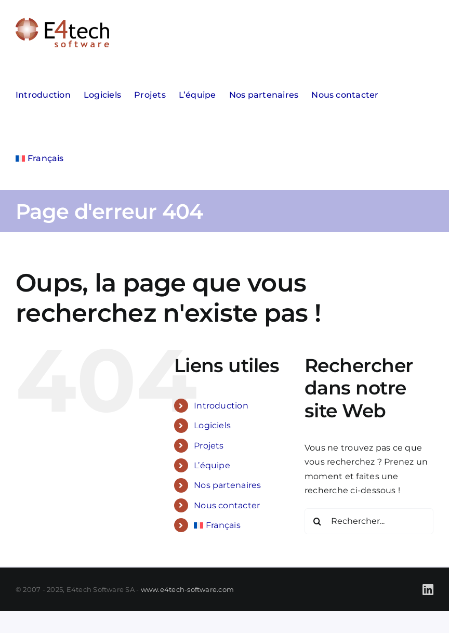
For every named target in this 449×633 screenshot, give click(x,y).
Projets (209, 446)
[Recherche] (318, 521)
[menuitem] (40, 158)
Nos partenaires (227, 485)
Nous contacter (227, 505)
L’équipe (212, 465)
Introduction (221, 406)
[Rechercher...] (369, 521)
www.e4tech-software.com (187, 589)
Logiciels (212, 425)
